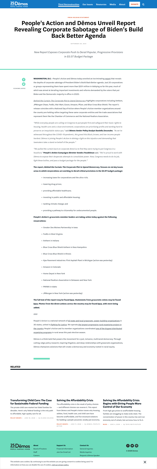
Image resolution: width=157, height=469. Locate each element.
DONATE (134, 4)
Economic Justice (19, 88)
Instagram (136, 445)
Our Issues (88, 4)
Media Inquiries (86, 452)
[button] (23, 79)
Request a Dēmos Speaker (90, 455)
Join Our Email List (64, 452)
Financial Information (65, 448)
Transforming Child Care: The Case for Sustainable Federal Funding (31, 401)
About (122, 4)
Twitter (132, 445)
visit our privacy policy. (60, 464)
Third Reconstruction (68, 4)
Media (113, 4)
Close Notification (142, 463)
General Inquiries (86, 448)
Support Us (61, 445)
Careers (36, 455)
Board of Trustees (40, 448)
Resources (101, 4)
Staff (35, 452)
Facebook (128, 445)
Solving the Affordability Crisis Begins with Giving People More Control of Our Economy (122, 403)
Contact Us (84, 445)
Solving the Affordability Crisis (75, 400)
